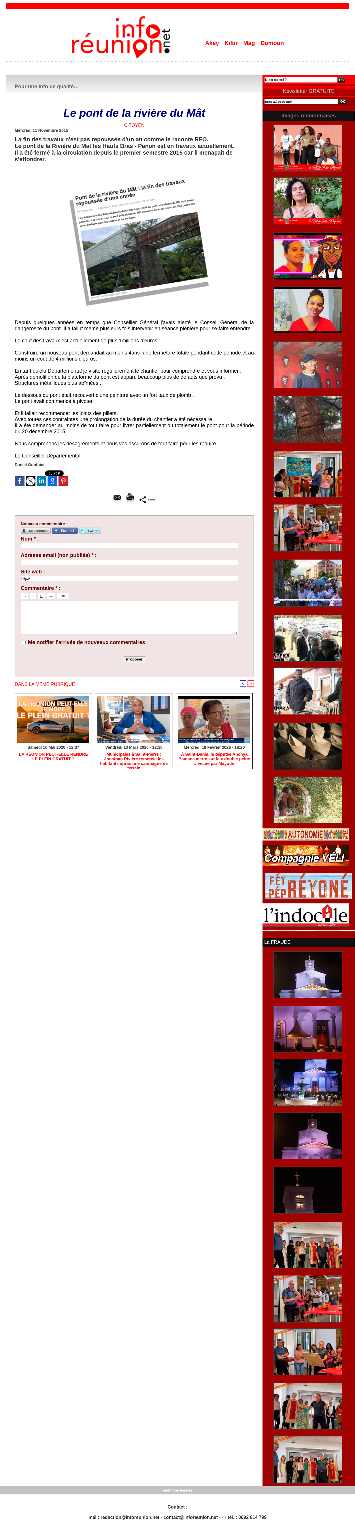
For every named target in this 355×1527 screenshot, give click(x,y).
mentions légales (177, 1490)
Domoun (272, 43)
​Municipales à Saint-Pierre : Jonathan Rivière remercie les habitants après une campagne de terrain (134, 759)
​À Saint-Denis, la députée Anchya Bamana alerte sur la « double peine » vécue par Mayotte (214, 759)
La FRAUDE (277, 941)
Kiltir (231, 43)
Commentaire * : (41, 588)
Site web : (33, 572)
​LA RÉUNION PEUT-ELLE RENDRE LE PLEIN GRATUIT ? (53, 757)
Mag (250, 43)
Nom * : (30, 539)
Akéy (212, 43)
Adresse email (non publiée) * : (59, 555)
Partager (147, 499)
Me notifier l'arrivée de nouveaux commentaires (86, 642)
